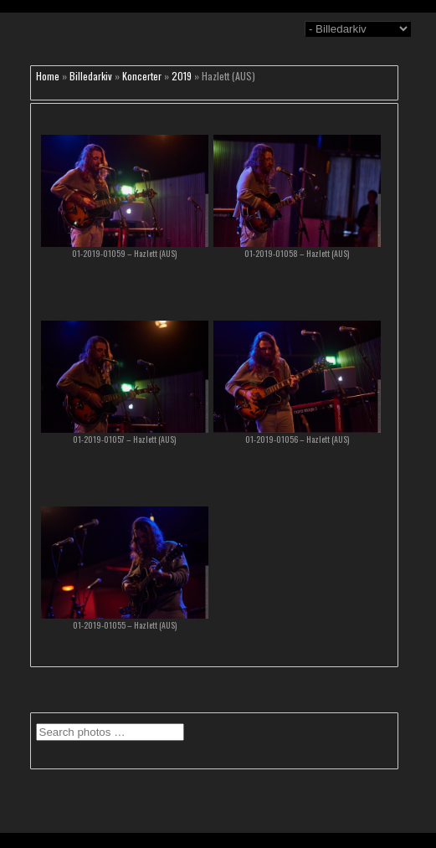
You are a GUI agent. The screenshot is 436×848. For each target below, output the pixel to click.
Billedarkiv (90, 76)
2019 (182, 76)
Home (47, 76)
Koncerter (142, 76)
